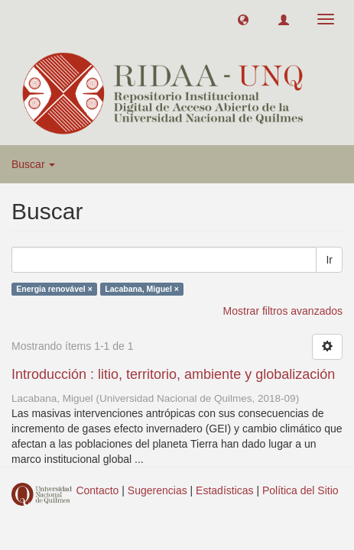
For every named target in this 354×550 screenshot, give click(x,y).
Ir (329, 260)
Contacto (97, 490)
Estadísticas (224, 490)
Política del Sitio (300, 490)
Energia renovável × (54, 288)
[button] (243, 19)
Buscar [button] (33, 164)
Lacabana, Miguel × (142, 288)
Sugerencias (157, 490)
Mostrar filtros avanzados (283, 311)
